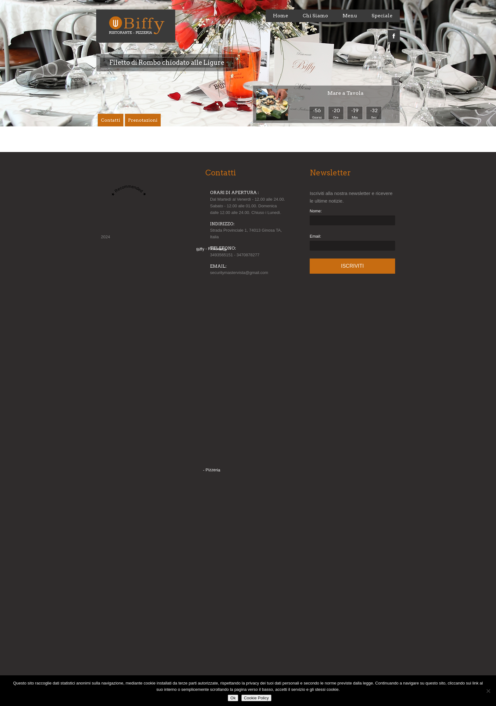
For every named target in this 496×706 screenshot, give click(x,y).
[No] (488, 691)
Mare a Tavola (345, 93)
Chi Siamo (315, 16)
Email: (315, 236)
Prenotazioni (143, 120)
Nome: (316, 211)
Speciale (382, 16)
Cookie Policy (256, 698)
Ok (233, 698)
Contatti (110, 120)
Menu (350, 16)
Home (280, 16)
